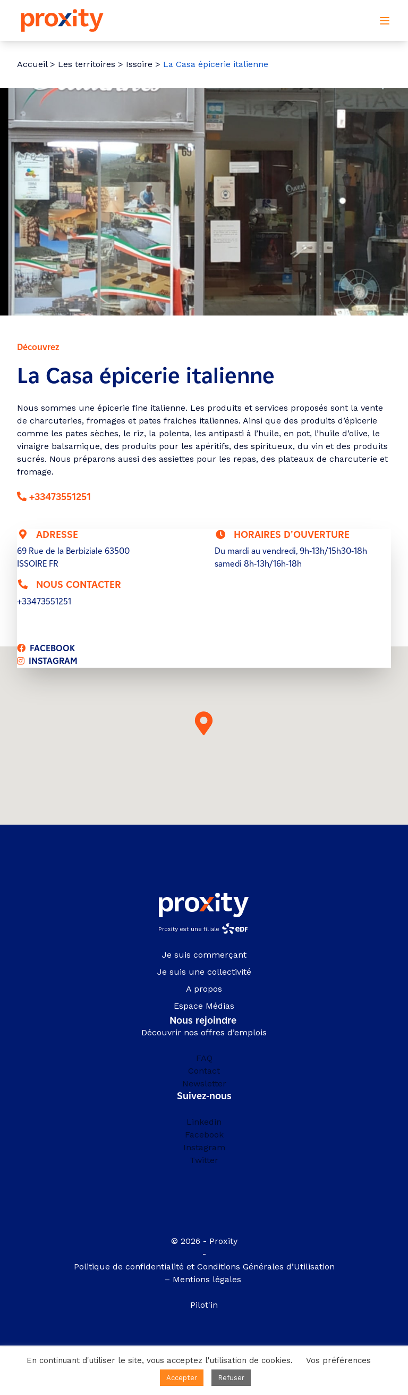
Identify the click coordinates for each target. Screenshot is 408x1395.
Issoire (139, 64)
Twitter (204, 1160)
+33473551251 (60, 497)
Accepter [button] (181, 1378)
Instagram (204, 1147)
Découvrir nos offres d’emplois (204, 1032)
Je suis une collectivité (204, 972)
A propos (204, 989)
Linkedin (204, 1122)
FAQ (204, 1058)
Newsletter (204, 1083)
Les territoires (86, 64)
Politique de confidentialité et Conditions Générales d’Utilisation (204, 1266)
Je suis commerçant (204, 955)
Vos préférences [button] (338, 1360)
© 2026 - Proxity (204, 1241)
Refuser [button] (231, 1378)
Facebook (204, 1135)
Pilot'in (204, 1305)
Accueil (32, 64)
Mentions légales (208, 1279)
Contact (204, 1071)
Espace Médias (204, 1006)
